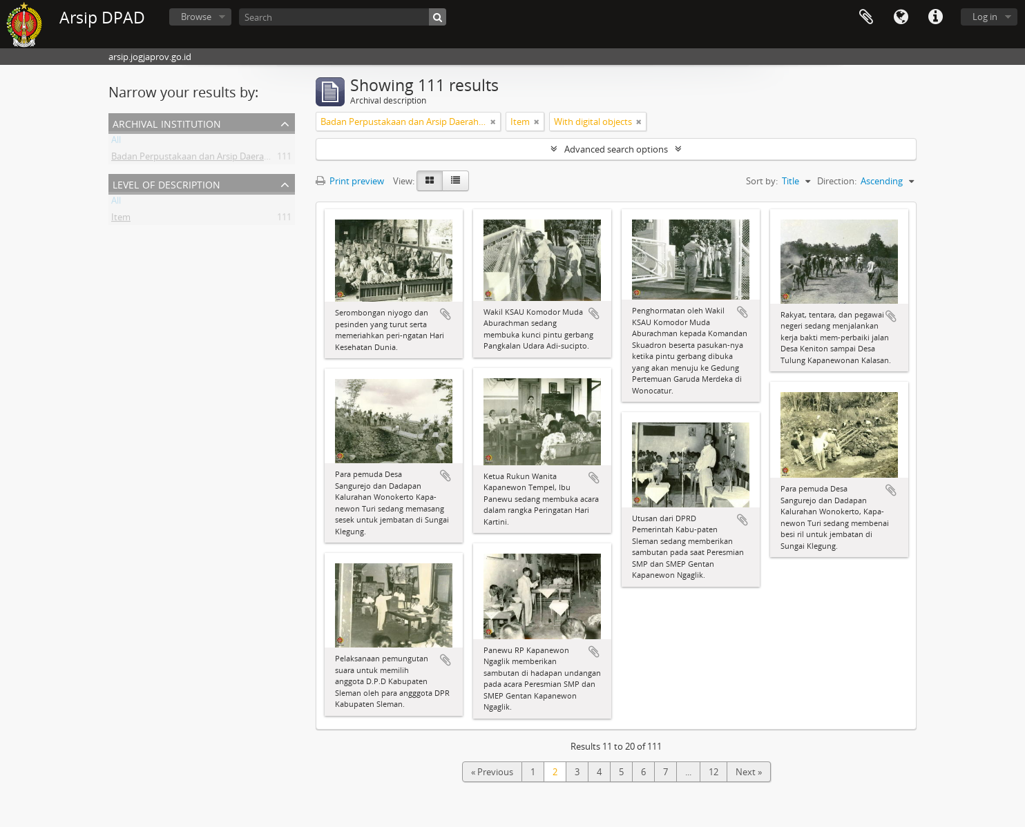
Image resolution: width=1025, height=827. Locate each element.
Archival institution (167, 122)
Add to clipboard (445, 314)
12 (713, 772)
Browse (196, 16)
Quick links (935, 17)
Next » (749, 772)
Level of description (166, 183)
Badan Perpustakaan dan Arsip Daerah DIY (198, 159)
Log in (985, 16)
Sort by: (762, 181)
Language (900, 17)
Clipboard (866, 17)
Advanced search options (616, 149)
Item (121, 219)
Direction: (836, 181)
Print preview (350, 181)
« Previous (492, 772)
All (116, 142)
